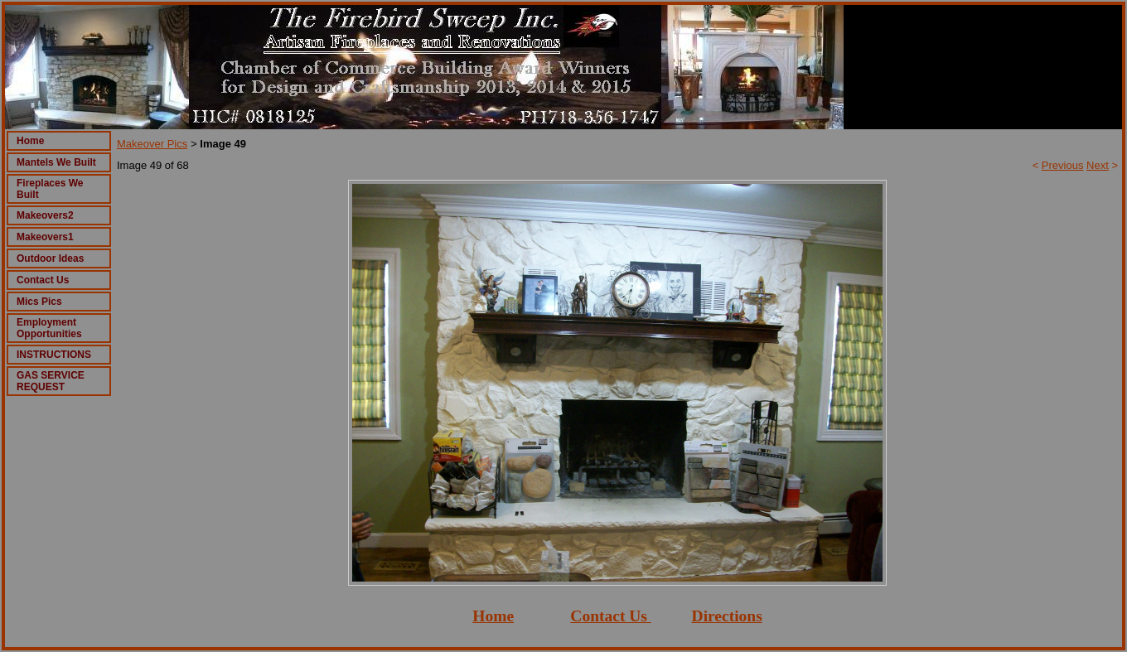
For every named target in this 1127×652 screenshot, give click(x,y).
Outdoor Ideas (50, 258)
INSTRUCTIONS (54, 354)
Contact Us (43, 280)
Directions (727, 616)
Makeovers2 (45, 215)
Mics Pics (39, 301)
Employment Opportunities (49, 328)
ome (499, 616)
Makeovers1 (45, 237)
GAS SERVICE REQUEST (51, 381)
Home (30, 141)
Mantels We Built (56, 162)
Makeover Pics (152, 144)
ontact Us (614, 616)
